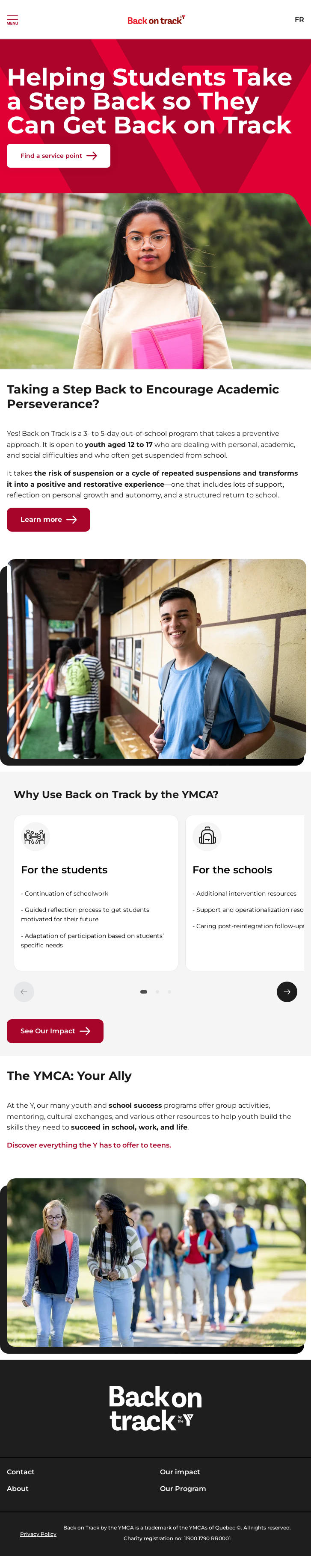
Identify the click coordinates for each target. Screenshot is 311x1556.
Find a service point (59, 156)
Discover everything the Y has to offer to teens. (89, 1145)
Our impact (180, 1472)
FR (299, 19)
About (18, 1489)
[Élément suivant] (287, 992)
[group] (96, 893)
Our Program (183, 1489)
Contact (21, 1472)
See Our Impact (55, 1031)
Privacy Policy (38, 1534)
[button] (143, 992)
